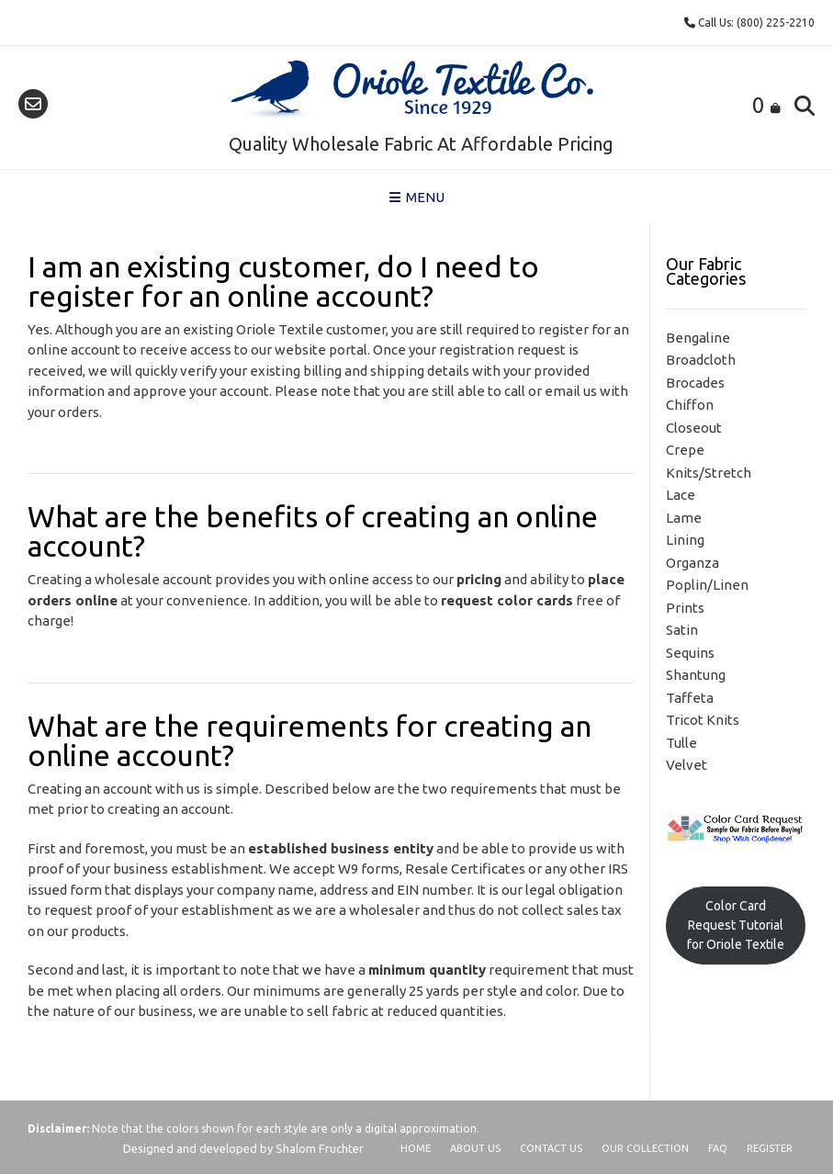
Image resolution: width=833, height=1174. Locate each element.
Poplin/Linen (707, 585)
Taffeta (690, 698)
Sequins (690, 652)
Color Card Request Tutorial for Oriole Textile (735, 925)
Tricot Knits (702, 720)
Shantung (696, 675)
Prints (685, 607)
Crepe (685, 449)
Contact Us (551, 1148)
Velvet (686, 765)
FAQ (717, 1148)
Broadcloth (701, 359)
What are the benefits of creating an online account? (313, 531)
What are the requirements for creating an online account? (309, 740)
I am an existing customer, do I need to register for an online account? (283, 281)
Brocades (695, 382)
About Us (475, 1148)
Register (770, 1148)
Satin (682, 630)
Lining (685, 539)
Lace (680, 494)
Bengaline (698, 337)
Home (415, 1148)
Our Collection (645, 1148)
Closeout (694, 427)
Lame (684, 517)
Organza (692, 562)
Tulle (681, 743)
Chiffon (690, 404)
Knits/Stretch (708, 472)
